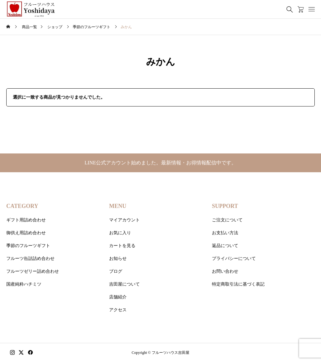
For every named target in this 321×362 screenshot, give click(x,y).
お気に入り (120, 232)
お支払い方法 (225, 232)
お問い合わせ (225, 271)
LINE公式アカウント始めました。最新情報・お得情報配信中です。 (160, 162)
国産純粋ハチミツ (23, 284)
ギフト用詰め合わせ (26, 220)
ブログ (115, 271)
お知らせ (118, 258)
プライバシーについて (234, 258)
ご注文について (227, 220)
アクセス (118, 310)
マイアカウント (124, 220)
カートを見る (122, 245)
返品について (225, 245)
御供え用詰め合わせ (26, 232)
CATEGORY (22, 206)
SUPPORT (225, 206)
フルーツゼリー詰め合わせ (32, 271)
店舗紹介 (118, 297)
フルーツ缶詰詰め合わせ (30, 258)
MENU (117, 206)
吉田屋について (124, 284)
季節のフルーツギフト (28, 245)
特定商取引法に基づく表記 (238, 284)
